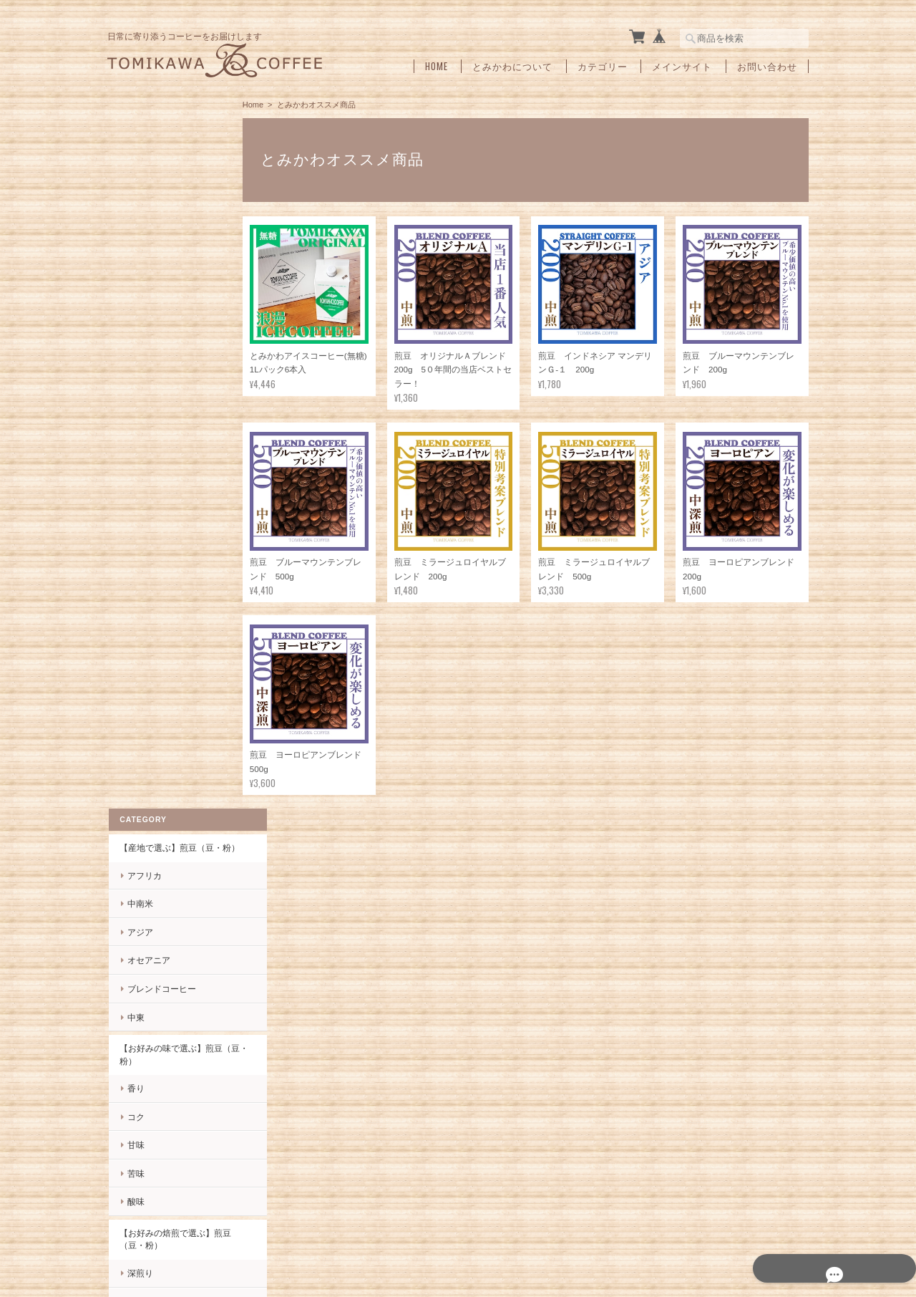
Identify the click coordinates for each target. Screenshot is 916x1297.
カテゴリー (603, 66)
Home (436, 66)
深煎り (139, 575)
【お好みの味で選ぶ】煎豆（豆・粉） (169, 358)
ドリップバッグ (148, 783)
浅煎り (139, 660)
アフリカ (143, 178)
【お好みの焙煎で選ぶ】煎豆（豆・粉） (169, 542)
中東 (134, 319)
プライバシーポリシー (650, 1268)
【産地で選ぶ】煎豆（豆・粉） (169, 144)
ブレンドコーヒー (160, 291)
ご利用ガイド (144, 1046)
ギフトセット (144, 753)
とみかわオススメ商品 (161, 722)
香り (134, 391)
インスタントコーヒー (161, 814)
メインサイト (682, 66)
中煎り (139, 632)
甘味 (134, 448)
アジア (139, 234)
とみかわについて (512, 66)
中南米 (139, 206)
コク (134, 419)
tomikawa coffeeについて (543, 1268)
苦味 (134, 476)
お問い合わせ (767, 66)
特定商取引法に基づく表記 (169, 1076)
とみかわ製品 (144, 692)
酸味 (134, 504)
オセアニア (147, 263)
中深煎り (143, 604)
